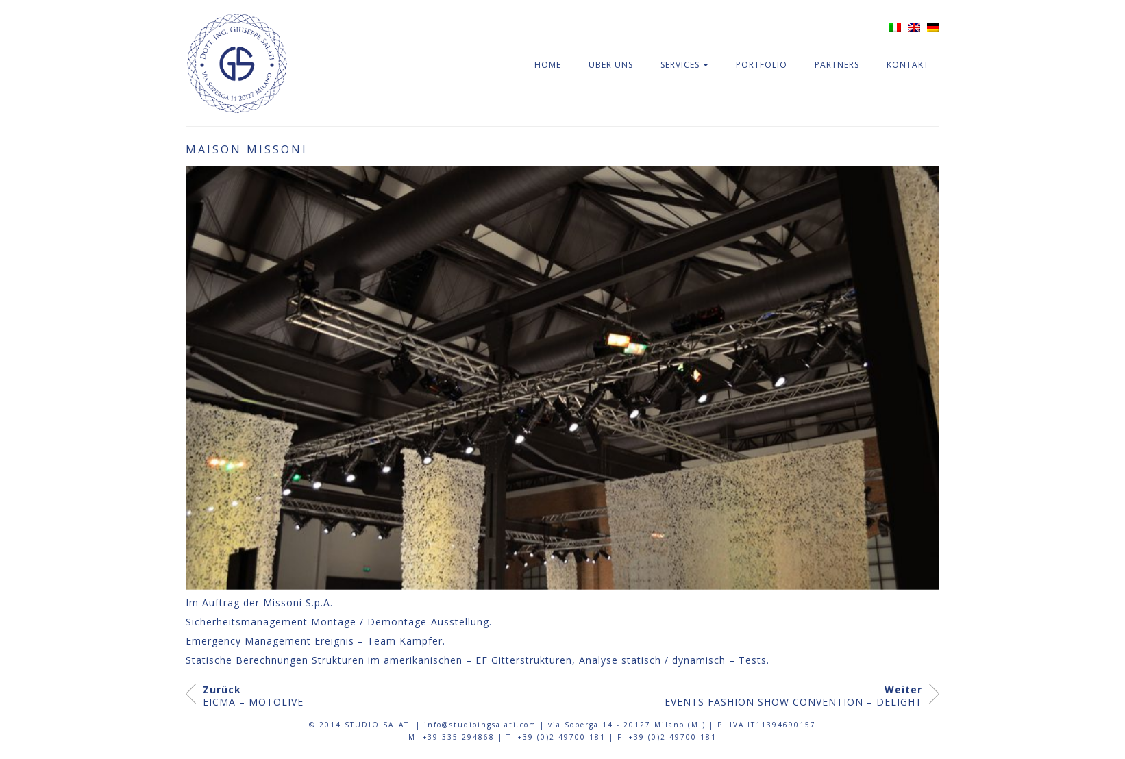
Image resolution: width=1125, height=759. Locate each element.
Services (680, 65)
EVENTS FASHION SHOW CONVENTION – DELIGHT (793, 696)
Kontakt (908, 65)
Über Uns (611, 65)
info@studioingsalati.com (480, 725)
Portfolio (761, 65)
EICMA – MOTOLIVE (253, 696)
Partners (837, 65)
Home (547, 65)
